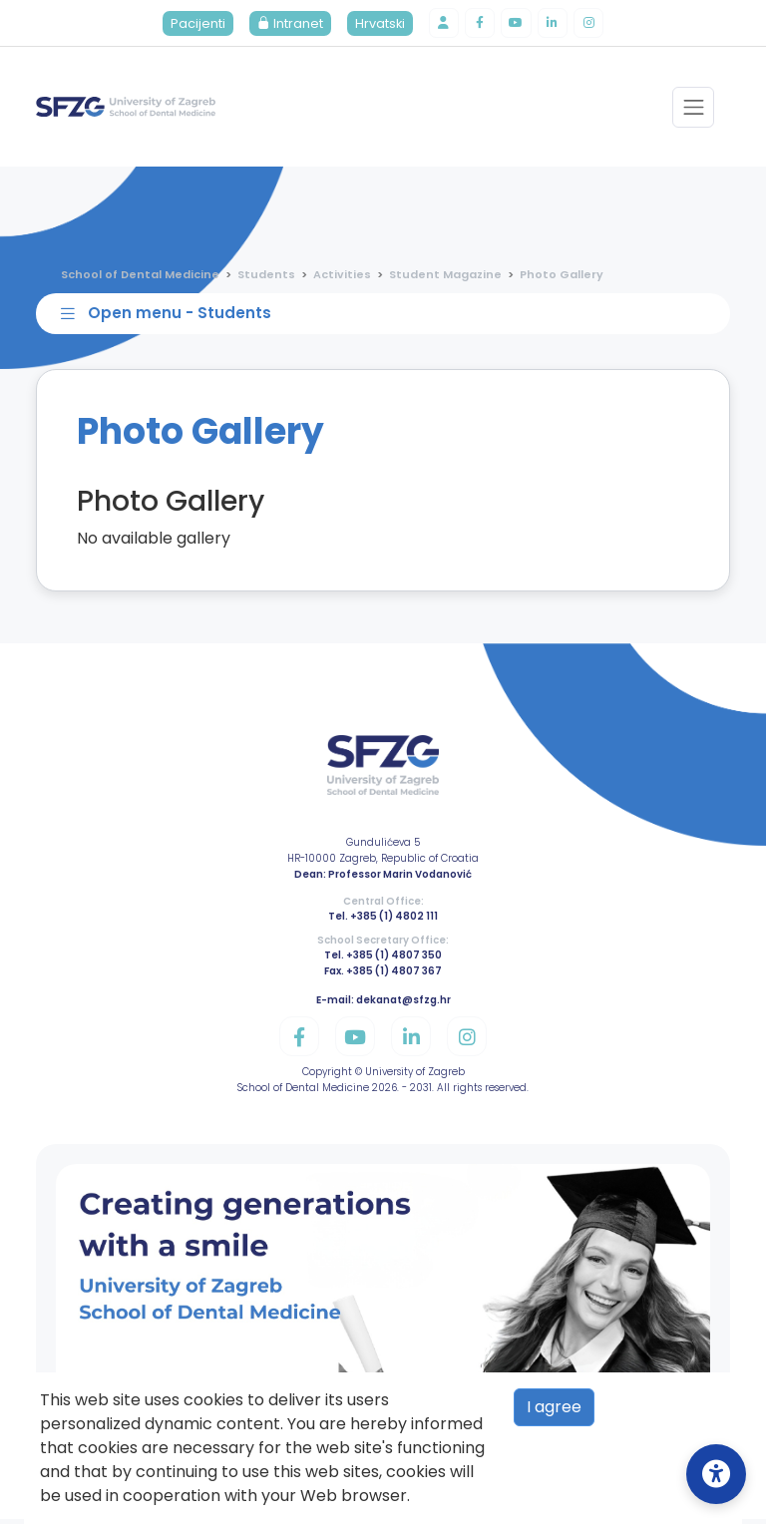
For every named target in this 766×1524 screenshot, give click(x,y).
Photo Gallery (561, 276)
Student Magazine (445, 276)
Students (266, 276)
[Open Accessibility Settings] (716, 1474)
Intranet (286, 24)
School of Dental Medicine (140, 276)
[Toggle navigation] (692, 109)
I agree (554, 1406)
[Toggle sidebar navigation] (387, 317)
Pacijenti (194, 24)
